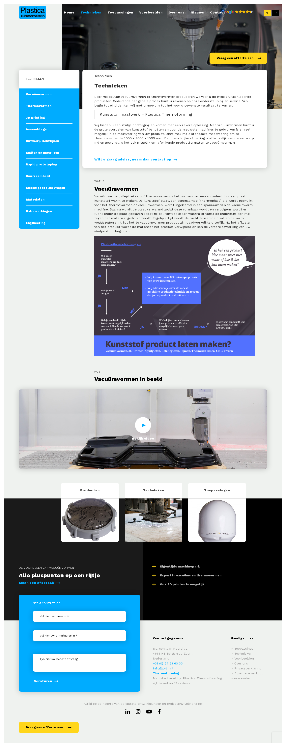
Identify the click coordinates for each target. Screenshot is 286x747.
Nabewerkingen (39, 211)
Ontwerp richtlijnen (42, 141)
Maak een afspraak (39, 583)
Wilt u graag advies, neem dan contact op (135, 159)
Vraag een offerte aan (239, 58)
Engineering (35, 223)
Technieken (90, 12)
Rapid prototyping (41, 164)
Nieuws (197, 12)
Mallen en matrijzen (42, 153)
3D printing (35, 117)
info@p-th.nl (163, 668)
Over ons (177, 12)
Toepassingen (120, 12)
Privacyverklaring (247, 668)
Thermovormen (38, 106)
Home (69, 12)
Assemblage (36, 129)
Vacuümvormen (38, 94)
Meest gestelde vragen (45, 188)
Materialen (35, 199)
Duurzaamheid (38, 176)
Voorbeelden (151, 12)
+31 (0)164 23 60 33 (168, 663)
